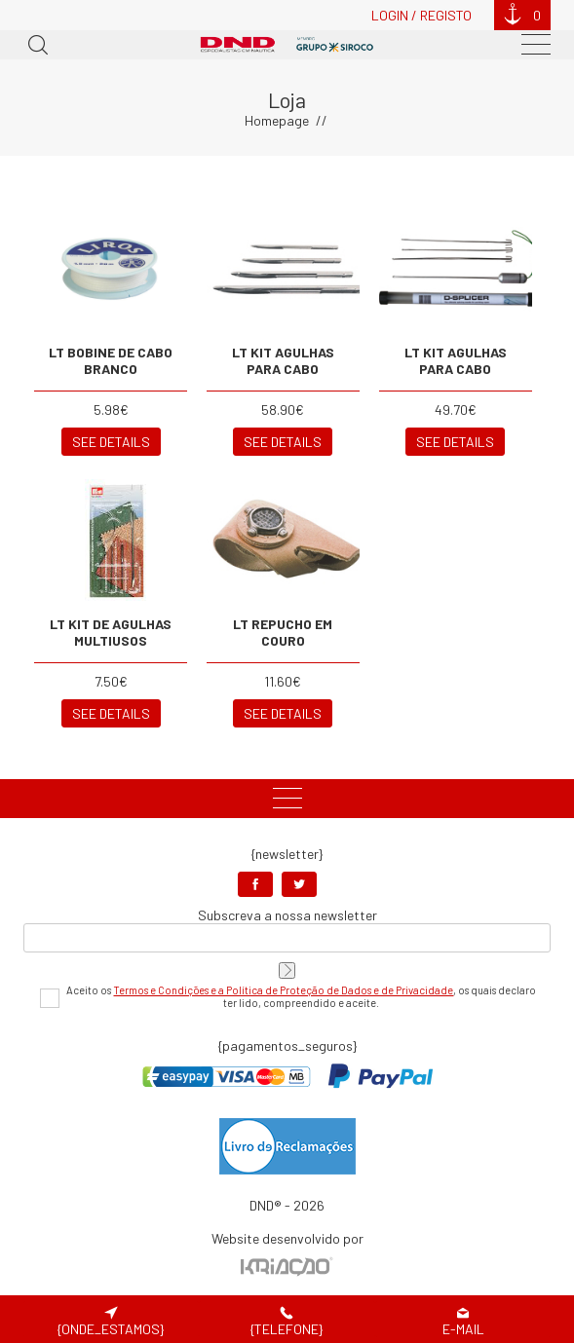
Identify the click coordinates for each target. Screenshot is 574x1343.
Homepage (277, 120)
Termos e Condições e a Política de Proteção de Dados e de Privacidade (283, 990)
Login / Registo (421, 15)
